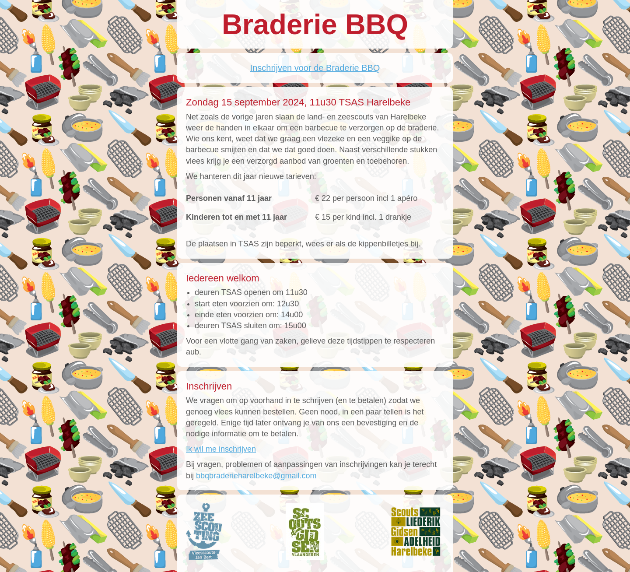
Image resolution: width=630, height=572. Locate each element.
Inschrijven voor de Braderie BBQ (315, 68)
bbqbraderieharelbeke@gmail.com (256, 475)
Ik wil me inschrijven (221, 449)
